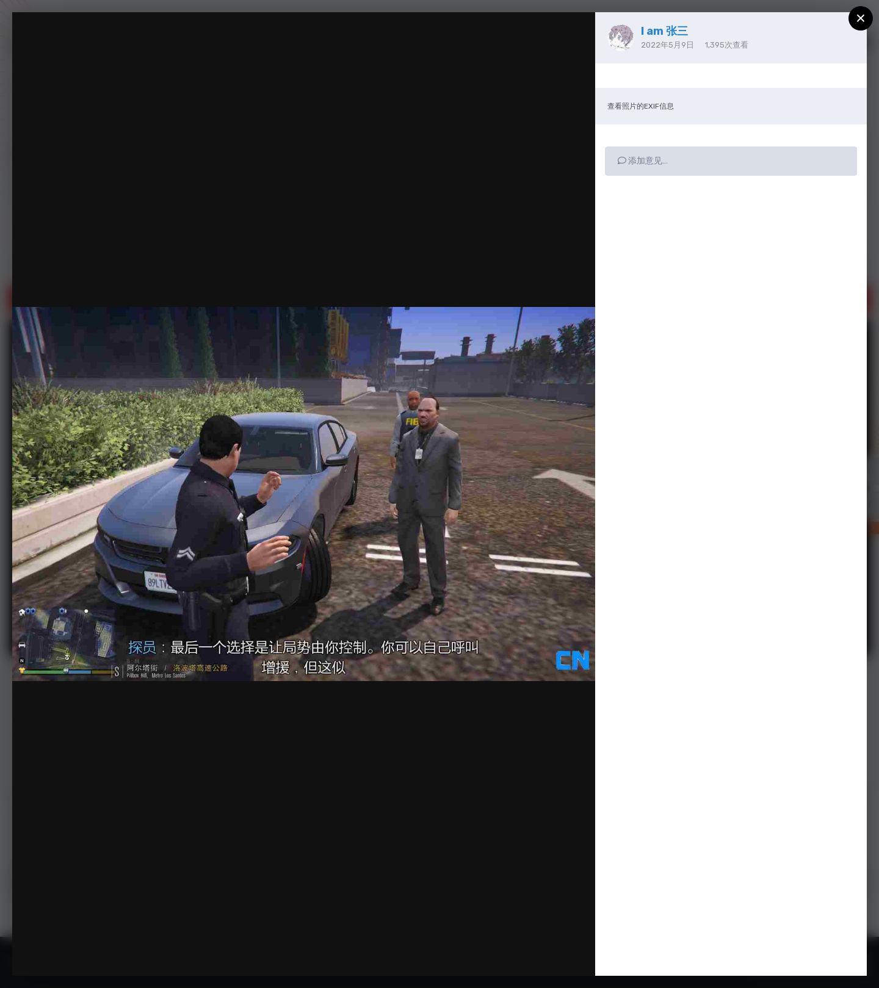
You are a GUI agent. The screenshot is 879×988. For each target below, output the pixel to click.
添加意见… (643, 161)
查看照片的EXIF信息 (640, 106)
